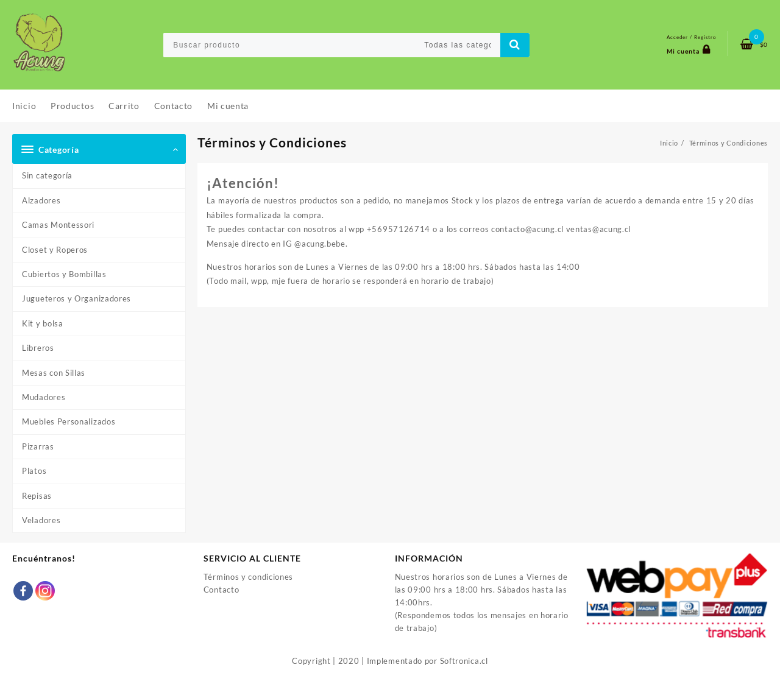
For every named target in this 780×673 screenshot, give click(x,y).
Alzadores (41, 200)
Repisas (37, 496)
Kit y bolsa (42, 323)
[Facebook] (23, 591)
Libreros (38, 348)
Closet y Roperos (55, 250)
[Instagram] (45, 591)
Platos (34, 471)
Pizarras (38, 446)
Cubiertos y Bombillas (64, 274)
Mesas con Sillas (53, 373)
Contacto (221, 589)
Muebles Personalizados (68, 421)
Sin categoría (47, 175)
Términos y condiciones (248, 577)
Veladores (41, 520)
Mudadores (43, 397)
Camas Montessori (58, 225)
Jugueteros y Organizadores (76, 298)
